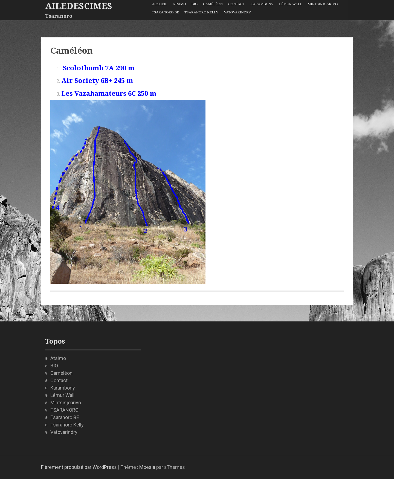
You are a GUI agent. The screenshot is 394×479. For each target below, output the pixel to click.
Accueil (159, 4)
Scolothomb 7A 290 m (98, 68)
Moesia (147, 467)
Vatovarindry (237, 12)
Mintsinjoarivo (323, 4)
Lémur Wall (290, 4)
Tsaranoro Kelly (201, 12)
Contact (236, 4)
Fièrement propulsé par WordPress (79, 467)
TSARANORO (64, 410)
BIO (195, 4)
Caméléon (213, 4)
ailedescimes (78, 6)
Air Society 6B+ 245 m (97, 81)
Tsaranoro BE (165, 12)
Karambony (262, 4)
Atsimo (179, 4)
